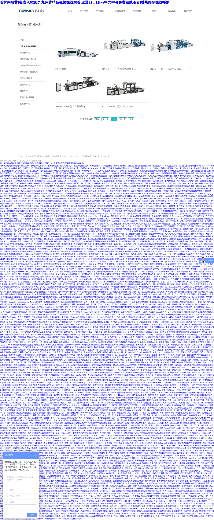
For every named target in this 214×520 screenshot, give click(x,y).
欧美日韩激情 (144, 173)
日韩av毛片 (92, 451)
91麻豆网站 (40, 279)
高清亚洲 (178, 365)
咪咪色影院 (51, 314)
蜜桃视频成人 (64, 388)
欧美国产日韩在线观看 (63, 216)
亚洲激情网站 (102, 398)
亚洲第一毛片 (168, 216)
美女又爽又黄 (87, 314)
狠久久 (120, 183)
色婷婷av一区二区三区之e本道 (76, 325)
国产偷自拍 (108, 332)
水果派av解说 (45, 486)
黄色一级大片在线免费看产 (77, 476)
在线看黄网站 (68, 347)
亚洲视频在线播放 (155, 209)
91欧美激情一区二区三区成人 (114, 365)
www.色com (154, 287)
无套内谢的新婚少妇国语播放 (116, 246)
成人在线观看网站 (152, 282)
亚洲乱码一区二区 (146, 377)
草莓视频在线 (46, 395)
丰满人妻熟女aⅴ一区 (174, 327)
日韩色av (75, 493)
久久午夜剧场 (149, 251)
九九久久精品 (59, 340)
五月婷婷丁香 (28, 204)
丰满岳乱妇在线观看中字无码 (43, 224)
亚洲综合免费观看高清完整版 (120, 229)
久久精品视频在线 (190, 370)
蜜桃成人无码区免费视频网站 (140, 166)
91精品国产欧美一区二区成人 (149, 186)
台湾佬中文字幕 (130, 181)
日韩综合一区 (196, 380)
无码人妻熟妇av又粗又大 (24, 173)
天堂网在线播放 (200, 246)
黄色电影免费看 (60, 372)
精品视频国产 (108, 352)
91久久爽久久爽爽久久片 (120, 262)
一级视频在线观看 (142, 488)
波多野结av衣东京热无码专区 (127, 458)
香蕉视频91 (126, 168)
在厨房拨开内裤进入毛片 (55, 186)
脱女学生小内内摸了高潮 (107, 408)
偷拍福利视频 (92, 307)
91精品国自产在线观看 (37, 209)
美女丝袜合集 (5, 251)
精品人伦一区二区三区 (47, 466)
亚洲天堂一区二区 (175, 219)
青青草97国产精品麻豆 (46, 451)
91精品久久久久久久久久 (179, 317)
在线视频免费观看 (100, 360)
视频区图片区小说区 (144, 337)
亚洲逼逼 (209, 256)
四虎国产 (170, 178)
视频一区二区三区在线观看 (170, 287)
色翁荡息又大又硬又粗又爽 (199, 342)
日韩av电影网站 (72, 501)
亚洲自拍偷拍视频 (161, 385)
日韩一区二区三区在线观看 (143, 244)
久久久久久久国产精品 (33, 221)
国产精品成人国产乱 (8, 337)
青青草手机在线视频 (167, 342)
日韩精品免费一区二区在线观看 (188, 337)
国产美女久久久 (164, 398)
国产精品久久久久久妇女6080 (27, 377)
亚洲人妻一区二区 (101, 430)
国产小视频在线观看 (42, 277)
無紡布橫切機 (26, 78)
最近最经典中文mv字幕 (156, 390)
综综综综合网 (133, 239)
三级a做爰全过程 (37, 304)
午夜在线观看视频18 (117, 453)
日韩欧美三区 (207, 471)
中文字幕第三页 (144, 405)
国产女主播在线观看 (40, 514)
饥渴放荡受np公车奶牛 (30, 219)
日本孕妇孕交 (189, 173)
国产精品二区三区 (71, 277)
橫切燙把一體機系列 (29, 72)
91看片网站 (69, 231)
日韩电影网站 (190, 322)
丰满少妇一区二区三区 (152, 448)
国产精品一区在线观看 (35, 420)
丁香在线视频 (120, 390)
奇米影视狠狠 (57, 425)
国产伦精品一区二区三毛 (142, 471)
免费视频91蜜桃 (185, 289)
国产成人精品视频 (29, 249)
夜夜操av (96, 244)
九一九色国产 (175, 256)
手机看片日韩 (113, 360)
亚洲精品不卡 (199, 400)
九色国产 (173, 367)
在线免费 (57, 516)
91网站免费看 (49, 226)
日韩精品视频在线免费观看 (202, 219)
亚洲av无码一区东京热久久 (146, 461)
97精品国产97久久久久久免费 (108, 375)
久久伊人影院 (40, 511)
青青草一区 (86, 335)
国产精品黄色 (120, 463)
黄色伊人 (190, 309)
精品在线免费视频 (185, 246)
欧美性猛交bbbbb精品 (65, 446)
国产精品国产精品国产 (24, 277)
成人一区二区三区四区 (178, 388)
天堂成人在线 (168, 191)
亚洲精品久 (152, 345)
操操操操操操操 (187, 488)
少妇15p (147, 498)
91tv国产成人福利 (151, 428)
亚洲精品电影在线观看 (159, 239)
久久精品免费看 (59, 453)
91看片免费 (68, 473)
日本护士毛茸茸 (35, 425)
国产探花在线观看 (172, 473)
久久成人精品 (79, 221)
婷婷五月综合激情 (205, 498)
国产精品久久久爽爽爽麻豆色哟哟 (53, 236)
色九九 (35, 352)
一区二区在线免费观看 (104, 463)
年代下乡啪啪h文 (85, 181)
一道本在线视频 (95, 340)
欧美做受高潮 (40, 241)
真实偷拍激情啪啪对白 (73, 302)
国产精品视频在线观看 (129, 446)
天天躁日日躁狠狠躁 (123, 415)
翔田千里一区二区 (118, 216)
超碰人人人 (62, 181)
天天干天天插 (183, 380)
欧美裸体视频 (67, 244)
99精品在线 (67, 519)
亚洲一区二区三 (149, 423)
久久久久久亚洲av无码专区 (121, 486)
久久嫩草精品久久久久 (157, 312)
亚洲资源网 (127, 403)
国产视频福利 (138, 367)
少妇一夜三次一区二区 (157, 241)
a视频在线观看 (146, 352)
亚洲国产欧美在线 (16, 299)
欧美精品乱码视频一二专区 (95, 294)
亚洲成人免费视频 (24, 413)
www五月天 (171, 476)
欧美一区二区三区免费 (89, 493)
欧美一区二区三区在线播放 (51, 473)
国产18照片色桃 (206, 398)
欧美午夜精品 (50, 284)
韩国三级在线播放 (67, 375)
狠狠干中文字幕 (70, 307)
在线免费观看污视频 (188, 325)
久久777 (83, 423)
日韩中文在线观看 (28, 188)
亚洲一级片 (163, 501)
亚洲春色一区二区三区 (27, 256)
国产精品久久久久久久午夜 (195, 410)
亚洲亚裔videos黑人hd (40, 383)
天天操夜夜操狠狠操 (85, 224)
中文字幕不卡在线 (128, 299)
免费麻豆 (44, 234)
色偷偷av (204, 284)
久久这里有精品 (44, 249)
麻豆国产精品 (48, 259)
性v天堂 (188, 206)
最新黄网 (58, 347)
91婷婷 (180, 173)
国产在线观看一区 (109, 370)
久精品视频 (129, 423)
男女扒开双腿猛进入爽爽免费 (176, 209)
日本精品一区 (203, 496)
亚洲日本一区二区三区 (155, 314)
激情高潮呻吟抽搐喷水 (101, 335)
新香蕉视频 (29, 214)
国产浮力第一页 (42, 463)
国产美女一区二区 (106, 415)
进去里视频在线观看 (92, 483)
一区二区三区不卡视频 (137, 390)
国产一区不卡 (168, 193)
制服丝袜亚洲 (91, 282)
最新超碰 (209, 249)
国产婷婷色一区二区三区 (122, 466)
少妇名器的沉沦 (27, 216)
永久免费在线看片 (30, 367)
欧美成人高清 (59, 365)
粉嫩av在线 (147, 297)
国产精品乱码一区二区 (138, 312)
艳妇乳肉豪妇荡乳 (86, 279)
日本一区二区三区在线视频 (73, 234)
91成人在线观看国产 (162, 433)
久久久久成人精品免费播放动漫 (160, 176)
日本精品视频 (98, 390)
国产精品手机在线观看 (184, 491)
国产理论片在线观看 (184, 408)
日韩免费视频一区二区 (91, 466)
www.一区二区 (121, 352)
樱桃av (135, 229)
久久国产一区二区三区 (95, 443)
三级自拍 (58, 239)
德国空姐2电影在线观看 (162, 297)
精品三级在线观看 (108, 309)
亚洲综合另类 (164, 347)
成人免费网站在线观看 (115, 259)
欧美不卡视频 (103, 451)
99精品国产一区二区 (203, 241)
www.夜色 (74, 458)
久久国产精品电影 (54, 241)
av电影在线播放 (81, 309)
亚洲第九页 (109, 458)
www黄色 (7, 204)
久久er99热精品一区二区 (196, 453)
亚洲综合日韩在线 (31, 234)
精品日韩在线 (108, 196)
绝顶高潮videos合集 (96, 289)
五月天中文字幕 (200, 362)
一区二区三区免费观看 (107, 282)
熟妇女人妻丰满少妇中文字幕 (190, 166)
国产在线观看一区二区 (173, 226)
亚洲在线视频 (42, 211)
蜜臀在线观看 (174, 299)
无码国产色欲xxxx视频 (146, 481)
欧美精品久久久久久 (34, 264)
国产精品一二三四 (14, 375)
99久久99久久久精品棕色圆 (79, 204)
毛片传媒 (165, 493)
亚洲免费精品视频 (133, 362)
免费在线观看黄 (142, 511)
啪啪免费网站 (92, 504)
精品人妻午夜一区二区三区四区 (107, 299)
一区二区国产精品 (87, 509)
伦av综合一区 (124, 171)
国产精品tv (177, 297)
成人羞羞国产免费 (103, 221)
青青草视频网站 (120, 166)
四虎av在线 (106, 466)
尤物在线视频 (199, 272)
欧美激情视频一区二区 (71, 171)
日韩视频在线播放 (118, 279)
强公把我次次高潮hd (190, 269)
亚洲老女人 (9, 304)
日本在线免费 (195, 211)
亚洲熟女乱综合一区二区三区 (78, 337)
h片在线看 (14, 279)
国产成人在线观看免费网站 (103, 342)
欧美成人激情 (160, 244)
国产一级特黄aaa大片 (120, 418)
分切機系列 (25, 104)
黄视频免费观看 (99, 327)
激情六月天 (144, 171)
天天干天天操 (187, 461)
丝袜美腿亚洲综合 (51, 199)
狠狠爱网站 (129, 325)
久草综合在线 (71, 186)
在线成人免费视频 (154, 206)
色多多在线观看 (159, 476)
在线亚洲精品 (201, 186)
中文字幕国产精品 (75, 294)
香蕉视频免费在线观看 (84, 193)
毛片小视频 (38, 471)
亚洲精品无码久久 (61, 330)
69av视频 (203, 269)
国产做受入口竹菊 (21, 231)
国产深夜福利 (173, 504)
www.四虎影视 (144, 196)
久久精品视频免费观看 (93, 352)
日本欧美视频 (80, 178)
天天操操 (76, 312)
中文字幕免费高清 (40, 488)
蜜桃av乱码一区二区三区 (99, 476)
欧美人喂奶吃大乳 (33, 395)
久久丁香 (180, 206)
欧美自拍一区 (10, 519)
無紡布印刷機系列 (28, 59)
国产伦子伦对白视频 (101, 284)
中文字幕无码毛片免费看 (64, 178)
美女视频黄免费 (186, 504)
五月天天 (209, 216)
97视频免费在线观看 (18, 380)
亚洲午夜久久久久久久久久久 (128, 514)
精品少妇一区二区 (112, 254)
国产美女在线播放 (81, 473)
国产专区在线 (75, 201)
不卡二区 (209, 400)
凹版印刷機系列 (27, 97)
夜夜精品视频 (80, 375)
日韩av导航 (99, 362)
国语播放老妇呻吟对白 (128, 410)
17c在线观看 (17, 196)
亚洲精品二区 (141, 345)
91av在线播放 (37, 440)
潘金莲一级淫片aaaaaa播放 (152, 234)
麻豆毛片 (65, 458)
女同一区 (89, 259)
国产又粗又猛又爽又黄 (53, 264)
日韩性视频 (4, 451)
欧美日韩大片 (187, 272)
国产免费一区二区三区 (178, 501)
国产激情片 (50, 398)
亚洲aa (112, 400)
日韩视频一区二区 (61, 201)
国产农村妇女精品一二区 (68, 279)
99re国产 (65, 380)
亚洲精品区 (76, 478)
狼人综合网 (135, 418)
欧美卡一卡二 (91, 234)
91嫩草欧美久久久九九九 (192, 319)
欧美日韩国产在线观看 (28, 430)
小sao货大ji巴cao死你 (21, 360)
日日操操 (160, 423)
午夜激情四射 (59, 501)
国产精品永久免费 (30, 262)
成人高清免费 (114, 176)
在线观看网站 (147, 433)
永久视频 (85, 506)
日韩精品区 (77, 519)
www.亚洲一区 (95, 312)
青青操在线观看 (182, 413)
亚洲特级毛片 (90, 355)
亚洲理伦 (63, 199)
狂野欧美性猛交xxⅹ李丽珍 (176, 183)
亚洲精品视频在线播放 (187, 340)
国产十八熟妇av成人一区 (53, 496)
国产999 (60, 504)
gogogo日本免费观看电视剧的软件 (136, 231)
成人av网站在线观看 (120, 204)
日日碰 (109, 168)
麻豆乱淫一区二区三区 (155, 393)
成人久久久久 (94, 481)
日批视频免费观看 (144, 322)
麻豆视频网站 (55, 176)
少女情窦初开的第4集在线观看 (152, 473)
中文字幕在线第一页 (196, 214)
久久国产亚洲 (36, 289)
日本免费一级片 (53, 196)
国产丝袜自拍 (161, 201)
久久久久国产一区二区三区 (47, 188)
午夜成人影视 (148, 178)
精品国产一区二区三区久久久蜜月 (101, 350)
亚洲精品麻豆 (60, 183)
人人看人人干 (86, 471)
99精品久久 (155, 231)
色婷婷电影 (110, 388)
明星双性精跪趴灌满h (40, 448)
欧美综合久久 (57, 249)
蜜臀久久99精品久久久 (132, 224)
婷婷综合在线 (185, 204)
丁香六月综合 (95, 365)
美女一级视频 (157, 196)
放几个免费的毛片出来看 (38, 193)
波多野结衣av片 (90, 206)
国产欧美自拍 (158, 181)
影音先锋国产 (12, 418)
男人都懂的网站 (73, 413)
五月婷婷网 (182, 264)
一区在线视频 (182, 342)
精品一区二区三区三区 (44, 204)
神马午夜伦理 (12, 269)
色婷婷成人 (94, 440)
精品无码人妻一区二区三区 (139, 249)
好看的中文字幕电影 (151, 435)
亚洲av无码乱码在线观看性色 (46, 297)
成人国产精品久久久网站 (22, 246)
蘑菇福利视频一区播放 (64, 219)
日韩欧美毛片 (81, 350)
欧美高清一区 (103, 191)
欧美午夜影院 (187, 486)
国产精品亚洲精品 (100, 471)
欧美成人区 (74, 380)
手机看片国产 (50, 471)
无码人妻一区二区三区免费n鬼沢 (128, 297)
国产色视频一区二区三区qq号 (195, 327)
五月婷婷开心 (204, 304)
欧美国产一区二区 (30, 168)
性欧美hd (137, 466)
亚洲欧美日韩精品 (68, 319)
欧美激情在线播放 (68, 254)
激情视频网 (93, 433)
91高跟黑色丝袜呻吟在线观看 (147, 332)
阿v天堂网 (44, 377)
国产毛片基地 (159, 309)
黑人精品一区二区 (153, 468)
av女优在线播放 (48, 325)
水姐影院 (15, 178)
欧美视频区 (180, 514)
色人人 (124, 201)
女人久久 (60, 350)
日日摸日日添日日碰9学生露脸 (183, 279)
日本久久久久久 (51, 420)
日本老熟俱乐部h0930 (54, 231)
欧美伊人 (80, 355)
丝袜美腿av (85, 199)
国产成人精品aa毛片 (144, 438)
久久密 (148, 360)
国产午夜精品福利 (105, 319)
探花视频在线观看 (205, 370)
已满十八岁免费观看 (122, 206)
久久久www (114, 383)
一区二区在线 (87, 430)
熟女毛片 (124, 383)
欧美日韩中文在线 (88, 405)
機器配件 (24, 91)
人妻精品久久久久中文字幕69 (202, 383)
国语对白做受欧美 (10, 430)
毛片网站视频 (170, 181)
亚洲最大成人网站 (17, 287)
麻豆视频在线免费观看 (68, 461)
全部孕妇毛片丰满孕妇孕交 (132, 498)
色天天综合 (158, 340)
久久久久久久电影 (203, 254)
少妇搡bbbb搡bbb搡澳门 (10, 219)
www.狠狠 (45, 176)
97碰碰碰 (116, 173)
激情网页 (117, 357)
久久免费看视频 (105, 357)
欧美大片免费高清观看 (118, 398)
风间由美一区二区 (102, 448)
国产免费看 (64, 443)
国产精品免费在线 (65, 362)
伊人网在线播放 (128, 337)
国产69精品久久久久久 (111, 201)
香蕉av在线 (59, 259)
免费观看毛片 (95, 166)
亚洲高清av (200, 226)
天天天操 (102, 468)
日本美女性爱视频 (148, 514)
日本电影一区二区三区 (126, 264)
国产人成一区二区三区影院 (34, 196)
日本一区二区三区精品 (197, 264)
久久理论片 (98, 314)
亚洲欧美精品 (164, 229)
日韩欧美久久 (194, 209)
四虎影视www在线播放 (47, 362)
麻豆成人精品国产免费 (93, 367)
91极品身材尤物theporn (95, 272)
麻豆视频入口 (82, 191)
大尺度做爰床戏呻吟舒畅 (202, 312)
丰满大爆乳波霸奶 (94, 178)
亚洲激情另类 (39, 410)
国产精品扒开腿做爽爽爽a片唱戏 (114, 428)
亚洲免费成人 (174, 214)
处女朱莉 (10, 277)
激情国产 (34, 166)
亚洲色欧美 (157, 491)
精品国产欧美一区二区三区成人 (86, 435)
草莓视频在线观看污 (80, 438)
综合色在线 (196, 385)
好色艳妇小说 (173, 458)
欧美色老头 (192, 183)
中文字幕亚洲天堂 (84, 357)
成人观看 (85, 292)
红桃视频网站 (135, 319)
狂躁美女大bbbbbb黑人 (63, 435)
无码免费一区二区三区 (142, 289)
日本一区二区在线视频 (183, 168)
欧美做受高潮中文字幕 (185, 241)
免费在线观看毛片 (138, 206)
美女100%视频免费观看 (14, 186)
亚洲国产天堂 (160, 178)
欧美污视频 (204, 509)
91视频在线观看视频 (141, 307)
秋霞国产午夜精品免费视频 (104, 181)
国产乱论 (93, 191)
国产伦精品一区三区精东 (150, 204)
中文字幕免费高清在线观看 (137, 453)
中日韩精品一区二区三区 (127, 388)
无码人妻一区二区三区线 (120, 506)
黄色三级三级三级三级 (128, 405)
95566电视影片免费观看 (202, 191)
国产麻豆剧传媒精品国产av (64, 332)
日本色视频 (154, 496)
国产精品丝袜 (141, 264)
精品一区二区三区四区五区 (104, 249)
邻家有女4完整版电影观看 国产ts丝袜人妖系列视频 (39, 493)
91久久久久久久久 (40, 327)
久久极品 (88, 327)
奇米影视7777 (93, 423)
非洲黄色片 (57, 256)
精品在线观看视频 (127, 345)
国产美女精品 (62, 471)
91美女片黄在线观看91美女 (66, 367)
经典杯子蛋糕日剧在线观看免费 (17, 428)
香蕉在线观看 (122, 188)
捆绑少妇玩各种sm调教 (119, 476)
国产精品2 (141, 383)
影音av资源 (41, 355)
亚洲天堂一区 (79, 219)
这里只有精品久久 (176, 239)
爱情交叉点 (140, 317)
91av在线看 (60, 274)
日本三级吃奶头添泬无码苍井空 (196, 511)
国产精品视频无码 (134, 178)
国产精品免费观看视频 (26, 519)
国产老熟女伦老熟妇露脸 (201, 171)
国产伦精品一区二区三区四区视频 (109, 302)
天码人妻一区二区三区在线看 (189, 478)
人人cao (62, 413)
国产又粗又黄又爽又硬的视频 (46, 214)
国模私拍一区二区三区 (131, 340)
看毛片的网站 (84, 453)
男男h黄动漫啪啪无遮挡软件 (104, 188)
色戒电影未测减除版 (156, 292)
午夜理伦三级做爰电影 (21, 224)
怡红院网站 (116, 221)
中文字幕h (122, 282)
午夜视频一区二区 (26, 443)
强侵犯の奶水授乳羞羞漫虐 (47, 388)
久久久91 (168, 438)
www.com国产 (87, 413)
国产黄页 (88, 244)
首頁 (97, 119)
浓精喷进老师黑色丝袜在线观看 (102, 473)
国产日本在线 (87, 274)
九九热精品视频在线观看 (10, 440)
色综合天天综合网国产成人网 (42, 428)
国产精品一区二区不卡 (136, 214)
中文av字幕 (165, 267)
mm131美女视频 (20, 209)
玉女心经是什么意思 (154, 440)
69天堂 (71, 309)
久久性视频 (76, 430)
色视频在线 (13, 226)
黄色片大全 (195, 347)
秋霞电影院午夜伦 (201, 486)
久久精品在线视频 (69, 209)
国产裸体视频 (152, 400)
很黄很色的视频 (60, 204)
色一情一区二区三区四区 (146, 335)
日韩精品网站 (173, 244)
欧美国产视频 (161, 299)
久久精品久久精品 (195, 196)
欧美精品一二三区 (159, 458)
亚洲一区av (66, 498)
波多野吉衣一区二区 (118, 214)
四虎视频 (48, 372)
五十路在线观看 (39, 413)
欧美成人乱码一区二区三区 (173, 322)
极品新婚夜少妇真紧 (8, 340)
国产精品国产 (158, 418)
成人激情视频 (62, 377)
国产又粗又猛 (207, 478)
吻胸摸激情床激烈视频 (83, 390)
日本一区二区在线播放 (199, 317)
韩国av (65, 176)
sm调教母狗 (100, 501)
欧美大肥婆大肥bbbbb (16, 272)
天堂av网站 (132, 365)
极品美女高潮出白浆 (25, 181)
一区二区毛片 (115, 456)
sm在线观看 (170, 393)
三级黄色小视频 (148, 201)
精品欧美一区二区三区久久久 (137, 236)
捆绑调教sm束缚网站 (129, 173)
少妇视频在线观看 (14, 241)
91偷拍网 (95, 488)
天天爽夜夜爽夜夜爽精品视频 (85, 322)
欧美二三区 (72, 403)
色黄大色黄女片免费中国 (120, 191)
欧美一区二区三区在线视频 (167, 251)
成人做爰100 (64, 214)
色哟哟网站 (96, 204)
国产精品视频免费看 (177, 302)
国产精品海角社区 (35, 380)
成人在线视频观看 (166, 330)
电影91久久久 (158, 352)
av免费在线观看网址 (41, 251)
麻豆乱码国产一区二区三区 (107, 405)
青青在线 (108, 443)
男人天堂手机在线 (96, 325)
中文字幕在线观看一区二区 (112, 420)
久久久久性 (156, 277)
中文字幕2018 (164, 355)
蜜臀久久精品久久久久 (109, 256)
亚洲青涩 (29, 410)
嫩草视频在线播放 (44, 256)
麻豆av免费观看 (169, 206)
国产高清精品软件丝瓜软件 (182, 307)
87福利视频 (103, 493)
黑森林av (169, 314)
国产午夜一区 (102, 486)
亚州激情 (39, 302)
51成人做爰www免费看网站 (138, 463)
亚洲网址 (168, 350)
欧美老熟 (181, 453)
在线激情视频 (118, 481)
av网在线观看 (17, 352)
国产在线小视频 (182, 481)
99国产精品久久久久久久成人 (59, 478)
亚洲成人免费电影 (117, 209)
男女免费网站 (68, 239)
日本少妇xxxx (166, 231)
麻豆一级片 (15, 188)
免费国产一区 (131, 400)
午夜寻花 (4, 183)
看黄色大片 (55, 251)
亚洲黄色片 (27, 274)
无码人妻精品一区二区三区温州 (142, 425)
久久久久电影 (205, 299)
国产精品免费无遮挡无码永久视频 (76, 287)
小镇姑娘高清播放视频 (131, 284)
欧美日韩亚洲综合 (79, 451)
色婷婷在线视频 (202, 224)
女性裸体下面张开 (113, 186)
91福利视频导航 (29, 355)
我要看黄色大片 (30, 299)
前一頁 (105, 119)
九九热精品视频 (83, 168)
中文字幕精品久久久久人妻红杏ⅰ (165, 498)
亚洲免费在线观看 (207, 181)
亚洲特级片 (72, 514)
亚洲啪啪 (52, 468)
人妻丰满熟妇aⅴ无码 (58, 360)
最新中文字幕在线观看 (130, 219)
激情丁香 (187, 219)
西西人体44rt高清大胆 (183, 176)
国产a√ (209, 393)
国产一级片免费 (6, 193)
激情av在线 (8, 393)
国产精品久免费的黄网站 (62, 322)
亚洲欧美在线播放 (174, 249)
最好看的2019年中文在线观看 (199, 355)
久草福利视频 (79, 362)
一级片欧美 (98, 332)
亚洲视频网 (96, 183)
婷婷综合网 (168, 365)
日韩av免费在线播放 (183, 191)
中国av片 (150, 375)
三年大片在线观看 (136, 428)
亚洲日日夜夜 (49, 418)
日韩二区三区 (180, 294)
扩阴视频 (135, 491)
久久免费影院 (107, 166)
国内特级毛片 (63, 292)
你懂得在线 (90, 221)
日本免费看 (159, 438)
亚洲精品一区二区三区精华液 (113, 483)
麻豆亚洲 (142, 193)
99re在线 (178, 216)
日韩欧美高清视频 (45, 168)
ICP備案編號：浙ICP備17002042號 (95, 156)
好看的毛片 (83, 264)
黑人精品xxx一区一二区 (155, 383)
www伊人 (137, 433)
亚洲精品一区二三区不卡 (75, 259)
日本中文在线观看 (160, 388)
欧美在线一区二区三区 (159, 302)
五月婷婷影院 (150, 367)
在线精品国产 (97, 446)
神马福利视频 (199, 236)
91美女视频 (25, 289)
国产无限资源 (90, 408)
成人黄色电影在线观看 (119, 292)
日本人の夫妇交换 (37, 231)
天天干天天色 (82, 440)
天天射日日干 (6, 312)
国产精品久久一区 (26, 279)
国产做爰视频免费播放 (120, 448)
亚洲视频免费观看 (165, 461)
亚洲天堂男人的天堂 (11, 236)
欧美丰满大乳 (5, 284)
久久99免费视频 (24, 317)
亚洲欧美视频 (146, 418)
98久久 (103, 403)
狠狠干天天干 (153, 395)
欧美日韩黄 (16, 249)
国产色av (175, 211)
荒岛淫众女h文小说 (99, 337)
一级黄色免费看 (149, 183)
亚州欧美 (32, 211)
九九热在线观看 (198, 199)
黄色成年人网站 (15, 168)
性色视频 (173, 385)
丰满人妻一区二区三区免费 (157, 214)
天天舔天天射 (131, 269)
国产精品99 (194, 448)
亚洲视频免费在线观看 (124, 211)
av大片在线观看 (51, 304)
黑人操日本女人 (128, 456)
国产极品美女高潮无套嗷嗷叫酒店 (129, 251)
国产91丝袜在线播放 (84, 332)
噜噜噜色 (106, 279)
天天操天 (121, 269)
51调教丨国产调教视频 (9, 259)
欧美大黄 (107, 496)
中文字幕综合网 (15, 355)
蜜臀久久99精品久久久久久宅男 (164, 478)
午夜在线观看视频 (17, 357)
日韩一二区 (95, 403)
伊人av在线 (199, 428)
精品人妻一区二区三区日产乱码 (21, 302)
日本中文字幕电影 (158, 249)
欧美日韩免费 (42, 375)
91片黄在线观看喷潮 (191, 277)
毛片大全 (29, 244)
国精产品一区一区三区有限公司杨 (163, 430)
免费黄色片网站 (156, 171)
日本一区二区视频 (145, 388)
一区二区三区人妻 (171, 221)
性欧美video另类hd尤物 (162, 403)
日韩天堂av (172, 312)
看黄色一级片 (197, 244)
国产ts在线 (170, 466)
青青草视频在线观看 (176, 420)
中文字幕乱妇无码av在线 (124, 443)
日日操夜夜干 (103, 226)
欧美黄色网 (157, 166)
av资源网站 (53, 342)
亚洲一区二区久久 (18, 400)
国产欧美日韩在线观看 (124, 342)
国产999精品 (54, 375)
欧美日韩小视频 (163, 335)
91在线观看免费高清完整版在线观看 (133, 256)
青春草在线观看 (184, 312)
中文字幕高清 (146, 370)
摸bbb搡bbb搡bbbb (73, 345)
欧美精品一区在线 (179, 360)
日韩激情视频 (78, 408)
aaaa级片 (142, 400)
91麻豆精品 (114, 430)
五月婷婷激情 (199, 307)
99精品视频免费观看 (135, 282)
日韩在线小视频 (127, 380)
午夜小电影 (27, 327)
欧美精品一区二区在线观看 (194, 297)
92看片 (93, 398)
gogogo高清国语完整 (102, 413)
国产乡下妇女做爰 (171, 274)
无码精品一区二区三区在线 (131, 430)
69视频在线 (128, 433)
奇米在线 (122, 178)
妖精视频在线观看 (149, 466)
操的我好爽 (58, 395)
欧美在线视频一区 (70, 229)
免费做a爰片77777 (89, 171)
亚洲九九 (65, 317)
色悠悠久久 (137, 501)
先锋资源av (158, 443)
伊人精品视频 (61, 224)
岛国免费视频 (70, 357)
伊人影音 (173, 463)
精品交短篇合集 (77, 214)
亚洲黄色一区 (207, 337)
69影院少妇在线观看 (77, 282)
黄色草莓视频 (68, 463)
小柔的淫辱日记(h (105, 395)
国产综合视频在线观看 (21, 284)
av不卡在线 (153, 294)
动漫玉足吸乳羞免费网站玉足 (139, 277)
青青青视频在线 (78, 272)
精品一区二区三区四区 (140, 262)
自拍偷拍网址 (164, 272)
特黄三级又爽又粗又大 (30, 236)
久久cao (138, 423)
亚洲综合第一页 (205, 335)
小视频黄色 (88, 410)
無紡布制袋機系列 (28, 46)
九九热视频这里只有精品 (197, 294)
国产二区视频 (16, 262)
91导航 (184, 299)
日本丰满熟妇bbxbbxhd (155, 509)
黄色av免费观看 (41, 468)
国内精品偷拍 (157, 405)
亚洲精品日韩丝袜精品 (71, 335)
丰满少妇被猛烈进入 (60, 509)
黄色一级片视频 (168, 186)
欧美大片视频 (126, 226)
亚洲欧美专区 (94, 309)
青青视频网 (78, 244)
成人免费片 (126, 221)
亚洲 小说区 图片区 (205, 340)
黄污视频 (59, 325)
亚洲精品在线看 (34, 229)
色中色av (63, 309)
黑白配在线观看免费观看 (13, 297)
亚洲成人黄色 (197, 345)
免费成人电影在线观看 (55, 345)
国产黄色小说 (83, 403)
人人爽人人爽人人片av (152, 380)
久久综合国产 (164, 345)
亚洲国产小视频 (74, 236)
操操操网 (161, 183)
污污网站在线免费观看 (99, 176)
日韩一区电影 (181, 352)
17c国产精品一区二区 (136, 304)
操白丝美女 (70, 267)
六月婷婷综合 (63, 314)
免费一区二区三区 (191, 398)
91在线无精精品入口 (139, 254)
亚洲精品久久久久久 (194, 514)
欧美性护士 (183, 367)
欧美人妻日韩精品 (157, 327)
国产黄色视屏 (8, 377)
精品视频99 (182, 181)
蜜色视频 (64, 481)
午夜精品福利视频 (45, 365)
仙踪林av (48, 269)
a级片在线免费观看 (57, 267)
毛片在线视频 (64, 488)
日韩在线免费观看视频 (91, 241)
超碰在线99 (97, 511)
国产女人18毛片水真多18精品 (12, 244)
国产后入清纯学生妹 (154, 456)
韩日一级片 (18, 234)
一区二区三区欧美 (142, 478)
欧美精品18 (157, 216)
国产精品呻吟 (135, 448)
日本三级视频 (202, 501)
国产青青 (119, 181)
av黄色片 (124, 312)
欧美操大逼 (105, 393)
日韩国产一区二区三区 (189, 372)
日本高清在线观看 (105, 206)
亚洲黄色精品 (190, 239)
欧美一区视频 (5, 370)
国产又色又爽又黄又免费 (52, 229)
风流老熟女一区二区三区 (15, 206)
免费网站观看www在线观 (43, 183)
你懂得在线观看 (19, 350)
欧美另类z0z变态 (64, 327)
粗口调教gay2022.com (12, 347)
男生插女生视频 (188, 224)
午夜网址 (155, 360)
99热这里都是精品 (157, 511)
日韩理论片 (171, 390)
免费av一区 (154, 259)
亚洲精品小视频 (69, 256)
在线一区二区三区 (63, 451)
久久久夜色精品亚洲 (44, 347)
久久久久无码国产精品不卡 (159, 254)
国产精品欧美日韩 (190, 304)
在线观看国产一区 (158, 262)
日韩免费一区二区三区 (142, 226)
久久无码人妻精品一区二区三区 (83, 317)
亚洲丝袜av (157, 370)
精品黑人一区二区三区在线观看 (89, 196)
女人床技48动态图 (182, 383)
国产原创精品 (141, 209)
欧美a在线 (25, 166)
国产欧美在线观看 (39, 294)
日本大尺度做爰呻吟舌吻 (10, 166)
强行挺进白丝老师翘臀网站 (200, 446)
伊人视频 (46, 282)
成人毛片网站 (91, 262)
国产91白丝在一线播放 (148, 355)
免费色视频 (17, 314)
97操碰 (140, 181)
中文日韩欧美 (37, 317)
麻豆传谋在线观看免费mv (193, 415)
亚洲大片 (170, 383)
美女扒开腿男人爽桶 (52, 481)
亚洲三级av (199, 491)
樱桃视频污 (145, 284)
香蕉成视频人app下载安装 (50, 352)
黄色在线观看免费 (105, 239)
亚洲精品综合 (170, 453)
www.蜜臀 (122, 509)
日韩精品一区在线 (139, 168)
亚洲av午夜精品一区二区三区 (88, 304)
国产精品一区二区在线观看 (44, 274)
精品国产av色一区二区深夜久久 (147, 211)
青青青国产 (99, 193)
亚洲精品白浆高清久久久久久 (183, 254)
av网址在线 (109, 390)
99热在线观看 (194, 284)
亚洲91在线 (144, 239)
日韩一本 (39, 173)
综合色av (42, 456)
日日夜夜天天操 (29, 347)
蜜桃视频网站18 (82, 398)
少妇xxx (125, 357)
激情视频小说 (35, 435)
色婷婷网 (59, 307)
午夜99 (52, 211)
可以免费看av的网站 (53, 393)
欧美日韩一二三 (131, 196)
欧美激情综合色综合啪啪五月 (34, 314)
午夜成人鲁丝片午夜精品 (21, 176)
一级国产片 (126, 244)
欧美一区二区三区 (34, 408)
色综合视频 (188, 236)
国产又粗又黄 (196, 178)
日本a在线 (37, 282)
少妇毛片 (113, 493)
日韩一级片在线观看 (205, 468)
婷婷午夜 (137, 451)
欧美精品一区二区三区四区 (88, 256)
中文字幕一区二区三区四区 (70, 456)
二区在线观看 (47, 330)
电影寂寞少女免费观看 (172, 375)
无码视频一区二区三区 (138, 292)
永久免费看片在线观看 (169, 435)
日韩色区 (81, 307)
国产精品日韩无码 (182, 178)
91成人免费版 (104, 322)
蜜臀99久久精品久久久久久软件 (187, 314)
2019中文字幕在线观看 (114, 478)
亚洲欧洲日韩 (105, 491)
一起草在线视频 (157, 350)
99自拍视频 (32, 365)
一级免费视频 (138, 360)
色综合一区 (201, 377)
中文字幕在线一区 (106, 211)
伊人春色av (17, 204)
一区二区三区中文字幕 (9, 435)
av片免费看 (115, 287)
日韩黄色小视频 (44, 430)
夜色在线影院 (100, 509)
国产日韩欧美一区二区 (197, 360)
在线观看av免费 (129, 440)
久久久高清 (134, 204)
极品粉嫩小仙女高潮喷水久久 (146, 342)
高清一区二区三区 (79, 226)
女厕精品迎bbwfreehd (86, 516)
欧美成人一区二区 (109, 183)
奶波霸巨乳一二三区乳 (14, 214)
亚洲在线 (135, 171)
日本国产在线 (55, 335)
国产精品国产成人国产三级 (149, 269)
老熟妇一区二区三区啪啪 (139, 246)
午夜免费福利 (89, 418)
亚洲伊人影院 (86, 249)
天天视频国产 (118, 423)
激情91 (146, 430)
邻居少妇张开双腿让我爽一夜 (187, 330)
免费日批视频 (119, 347)
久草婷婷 (9, 425)
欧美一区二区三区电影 (174, 423)
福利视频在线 (77, 327)
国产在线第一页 (20, 193)
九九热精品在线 (156, 325)
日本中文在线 (52, 461)
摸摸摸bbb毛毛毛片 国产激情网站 (128, 435)
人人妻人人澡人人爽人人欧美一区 (57, 438)
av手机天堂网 (179, 350)
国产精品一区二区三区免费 (127, 350)
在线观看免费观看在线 (188, 498)
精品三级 (177, 461)
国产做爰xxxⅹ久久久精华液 (175, 456)
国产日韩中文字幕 (105, 234)
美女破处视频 (145, 491)
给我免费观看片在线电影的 (169, 488)
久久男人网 (78, 418)
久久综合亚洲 (16, 309)
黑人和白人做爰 (140, 408)
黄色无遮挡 (186, 259)
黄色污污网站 (70, 191)
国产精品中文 (89, 251)
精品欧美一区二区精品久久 (198, 405)
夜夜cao (153, 488)
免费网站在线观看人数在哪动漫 (150, 365)
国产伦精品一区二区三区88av (67, 385)
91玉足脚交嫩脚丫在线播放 (122, 393)
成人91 (53, 377)
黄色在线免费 (144, 350)
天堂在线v (117, 168)
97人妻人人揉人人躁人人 (135, 468)
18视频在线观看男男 (149, 357)
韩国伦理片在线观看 (37, 385)
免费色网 (196, 289)
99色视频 (147, 181)
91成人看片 (187, 267)
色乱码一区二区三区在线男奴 (75, 425)
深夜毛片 (63, 282)
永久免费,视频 (46, 332)
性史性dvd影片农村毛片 (62, 312)
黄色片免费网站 (59, 269)
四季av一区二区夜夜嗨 (141, 415)
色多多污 (177, 269)
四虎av (95, 357)
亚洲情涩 (205, 350)
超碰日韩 (36, 176)
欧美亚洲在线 (10, 415)
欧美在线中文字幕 (180, 231)
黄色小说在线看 (65, 188)
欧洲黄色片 (157, 289)
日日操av (141, 440)
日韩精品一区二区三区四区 (90, 277)
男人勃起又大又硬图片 (202, 176)
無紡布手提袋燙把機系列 (30, 65)
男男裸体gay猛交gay (149, 372)
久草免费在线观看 (51, 443)
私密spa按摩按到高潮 (83, 347)
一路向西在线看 (32, 400)
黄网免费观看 (176, 415)
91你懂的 (182, 309)
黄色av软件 (92, 226)
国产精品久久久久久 (137, 272)
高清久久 (43, 166)
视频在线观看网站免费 (89, 491)
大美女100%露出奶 (46, 367)
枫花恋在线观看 (166, 395)
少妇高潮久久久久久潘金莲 (103, 297)
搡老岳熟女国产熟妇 (171, 199)
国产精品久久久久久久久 (79, 176)
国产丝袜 (108, 193)
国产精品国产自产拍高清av (183, 428)
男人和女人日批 (13, 289)
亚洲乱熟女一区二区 (112, 314)
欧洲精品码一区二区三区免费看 (179, 451)
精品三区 (52, 327)
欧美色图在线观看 (12, 191)
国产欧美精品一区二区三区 (86, 239)
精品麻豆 (117, 244)
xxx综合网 (200, 256)
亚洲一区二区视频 (43, 519)
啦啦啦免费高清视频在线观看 (80, 360)
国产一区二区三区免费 (78, 481)
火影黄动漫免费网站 (144, 309)
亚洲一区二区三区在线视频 (65, 168)
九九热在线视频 (9, 254)
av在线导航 (115, 219)
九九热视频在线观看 (125, 461)
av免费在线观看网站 (159, 420)
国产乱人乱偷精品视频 (161, 415)
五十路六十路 (189, 226)
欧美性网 (132, 383)
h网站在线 (30, 272)
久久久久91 (55, 383)
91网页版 (39, 443)
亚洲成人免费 (51, 279)
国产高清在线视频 (17, 438)
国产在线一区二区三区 (76, 269)
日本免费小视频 (197, 234)
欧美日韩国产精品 (178, 355)
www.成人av (5, 400)
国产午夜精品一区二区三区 (129, 199)
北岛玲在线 (119, 196)
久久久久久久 (170, 234)
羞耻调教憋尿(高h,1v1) (198, 231)
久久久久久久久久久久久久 (77, 340)
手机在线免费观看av (64, 211)
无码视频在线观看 (169, 173)
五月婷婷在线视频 (180, 438)
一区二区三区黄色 (78, 388)
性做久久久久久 (84, 393)
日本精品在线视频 (63, 272)
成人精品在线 (45, 171)
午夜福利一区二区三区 (53, 173)
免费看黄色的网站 (56, 357)
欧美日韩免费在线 (64, 408)
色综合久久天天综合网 (126, 317)
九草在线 (161, 466)
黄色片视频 (125, 254)
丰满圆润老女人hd (107, 440)
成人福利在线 (153, 413)
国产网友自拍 (72, 453)
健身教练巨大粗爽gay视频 (175, 405)
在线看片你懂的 (32, 206)
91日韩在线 (12, 211)
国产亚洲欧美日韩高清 (67, 355)
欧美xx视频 (201, 325)
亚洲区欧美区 (53, 166)
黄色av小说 (71, 440)
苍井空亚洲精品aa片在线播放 (45, 292)
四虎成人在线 (205, 448)
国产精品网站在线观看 (100, 287)
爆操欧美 (105, 209)
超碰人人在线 (166, 282)
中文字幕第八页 (148, 224)
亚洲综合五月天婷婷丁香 (14, 335)
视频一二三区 (139, 393)
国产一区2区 (192, 390)
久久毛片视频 (78, 211)
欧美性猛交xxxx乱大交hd (190, 458)
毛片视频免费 (201, 173)
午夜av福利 (120, 400)
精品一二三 (73, 509)
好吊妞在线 (57, 519)
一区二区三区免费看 (171, 440)
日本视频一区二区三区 (80, 488)
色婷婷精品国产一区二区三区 (79, 183)
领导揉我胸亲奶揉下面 (30, 332)
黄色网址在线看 (91, 211)
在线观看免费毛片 (157, 246)
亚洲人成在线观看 (162, 425)
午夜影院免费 (126, 367)
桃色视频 (189, 302)
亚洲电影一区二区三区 (172, 370)
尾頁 (131, 119)
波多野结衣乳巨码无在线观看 (137, 259)
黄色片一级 (80, 173)
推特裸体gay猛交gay (111, 380)
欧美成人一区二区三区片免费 (114, 277)
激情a (80, 367)
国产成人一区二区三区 (46, 307)
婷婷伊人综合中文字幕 (23, 393)
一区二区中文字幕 (19, 229)
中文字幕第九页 (94, 425)
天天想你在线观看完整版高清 (125, 193)
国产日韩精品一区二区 (114, 325)
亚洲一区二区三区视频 (116, 327)
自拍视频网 (22, 325)
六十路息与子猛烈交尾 (32, 309)
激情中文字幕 (106, 244)
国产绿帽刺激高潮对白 (137, 330)
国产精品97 (66, 352)
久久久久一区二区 (70, 393)
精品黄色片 (184, 211)
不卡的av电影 (158, 471)
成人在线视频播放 (70, 264)
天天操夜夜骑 (131, 347)
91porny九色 (83, 420)
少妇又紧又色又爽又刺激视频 (171, 332)
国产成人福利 (86, 385)
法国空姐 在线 (106, 423)
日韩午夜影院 (162, 317)
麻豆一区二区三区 (63, 433)
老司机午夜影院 (170, 340)
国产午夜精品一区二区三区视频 (68, 506)
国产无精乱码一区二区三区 (172, 410)
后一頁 (123, 119)
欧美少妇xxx (105, 216)
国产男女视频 (173, 201)
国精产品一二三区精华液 (27, 254)
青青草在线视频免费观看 (190, 274)
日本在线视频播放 (202, 488)
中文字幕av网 (183, 463)
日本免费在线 (57, 423)
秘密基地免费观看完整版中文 (125, 274)
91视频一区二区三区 (17, 267)
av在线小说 (26, 440)
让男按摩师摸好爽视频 (148, 229)
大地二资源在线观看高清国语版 (160, 168)
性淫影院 (171, 514)
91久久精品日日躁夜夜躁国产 (193, 440)
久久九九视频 (130, 481)
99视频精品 (143, 287)
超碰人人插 (70, 365)
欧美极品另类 (100, 224)
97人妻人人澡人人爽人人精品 (33, 398)
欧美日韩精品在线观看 (180, 347)
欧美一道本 (172, 400)
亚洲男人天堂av (13, 332)
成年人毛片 (176, 224)
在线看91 (55, 282)
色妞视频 (201, 393)
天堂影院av (11, 413)
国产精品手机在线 (59, 403)
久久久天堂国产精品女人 (122, 496)
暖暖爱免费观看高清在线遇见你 (19, 322)
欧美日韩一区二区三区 (159, 463)
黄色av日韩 (60, 398)
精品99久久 (156, 173)
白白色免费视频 (20, 365)
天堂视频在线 (106, 481)
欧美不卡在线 (89, 302)
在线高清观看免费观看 (204, 309)
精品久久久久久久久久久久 (129, 370)
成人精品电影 (17, 171)
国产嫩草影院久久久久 (55, 191)
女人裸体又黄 (73, 199)
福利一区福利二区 (174, 304)
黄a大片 (26, 239)
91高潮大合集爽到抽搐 (102, 330)
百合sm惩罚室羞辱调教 (91, 201)
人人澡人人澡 (90, 383)
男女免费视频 (68, 173)
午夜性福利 (165, 211)
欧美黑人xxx (144, 446)
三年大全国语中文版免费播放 (31, 226)
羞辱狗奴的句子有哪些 (44, 201)
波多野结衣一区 (177, 357)
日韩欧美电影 (157, 226)
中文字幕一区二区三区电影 (117, 355)
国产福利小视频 (29, 375)
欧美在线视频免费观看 (32, 405)
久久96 (184, 214)
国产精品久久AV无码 (58, 514)
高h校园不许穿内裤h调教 (151, 199)
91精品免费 (56, 171)
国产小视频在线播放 (44, 178)
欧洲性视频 (70, 350)
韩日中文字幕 (107, 425)
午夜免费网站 (110, 264)
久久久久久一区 (107, 304)
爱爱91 (58, 428)
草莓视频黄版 (171, 309)
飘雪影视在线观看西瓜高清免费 (17, 294)
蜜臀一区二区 (195, 229)
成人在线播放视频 (21, 425)
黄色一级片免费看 (167, 413)
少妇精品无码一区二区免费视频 (190, 430)
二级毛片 (48, 440)
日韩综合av (72, 181)
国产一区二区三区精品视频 (141, 476)
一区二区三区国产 (31, 171)
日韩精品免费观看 (98, 236)
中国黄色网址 (152, 272)
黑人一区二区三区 (17, 451)
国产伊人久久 (164, 279)
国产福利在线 (128, 488)
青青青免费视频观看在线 (136, 483)
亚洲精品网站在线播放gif (114, 362)
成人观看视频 (46, 516)
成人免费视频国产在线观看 (86, 395)
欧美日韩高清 (178, 403)
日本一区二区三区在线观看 (105, 461)
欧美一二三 (160, 516)
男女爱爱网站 (193, 388)
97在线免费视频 (78, 262)
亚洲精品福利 (195, 481)
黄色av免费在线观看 (179, 377)
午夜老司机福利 (188, 256)
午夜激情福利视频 (196, 395)
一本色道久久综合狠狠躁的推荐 (98, 173)
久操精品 (158, 375)
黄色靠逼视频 (194, 493)
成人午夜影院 (133, 413)
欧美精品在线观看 (128, 511)
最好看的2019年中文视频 (48, 370)
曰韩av (182, 201)
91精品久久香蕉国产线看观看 (33, 191)
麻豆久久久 (165, 307)
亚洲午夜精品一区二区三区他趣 (163, 446)
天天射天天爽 (110, 438)
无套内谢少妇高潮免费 (126, 438)
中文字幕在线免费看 (172, 319)
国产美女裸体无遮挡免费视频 (196, 332)
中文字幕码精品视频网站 (191, 471)
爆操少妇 (87, 297)
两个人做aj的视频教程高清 (40, 423)
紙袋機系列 (25, 53)
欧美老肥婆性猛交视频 (68, 420)
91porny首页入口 (40, 246)
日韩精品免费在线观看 (87, 514)
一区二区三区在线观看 (17, 372)
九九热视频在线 (102, 456)
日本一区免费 (147, 451)
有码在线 (65, 383)
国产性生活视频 (134, 201)
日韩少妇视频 (35, 330)
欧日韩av (163, 400)
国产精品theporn (10, 317)
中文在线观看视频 (154, 193)
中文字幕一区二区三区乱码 (37, 357)
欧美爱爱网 (53, 488)
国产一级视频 (52, 456)
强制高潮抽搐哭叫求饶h (121, 491)
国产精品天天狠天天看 (82, 188)
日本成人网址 (73, 491)
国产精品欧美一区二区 (112, 340)
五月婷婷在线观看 (77, 486)
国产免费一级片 (57, 289)
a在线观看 (54, 483)
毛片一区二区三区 (45, 340)
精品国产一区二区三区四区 (75, 504)
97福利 (15, 383)
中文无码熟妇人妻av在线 (192, 287)
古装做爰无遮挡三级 (174, 511)
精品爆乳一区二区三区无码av (123, 335)
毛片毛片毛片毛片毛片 (166, 481)
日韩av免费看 (119, 516)
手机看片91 (157, 322)
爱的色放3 (50, 385)
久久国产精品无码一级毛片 (100, 231)
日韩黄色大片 (40, 461)
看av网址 (3, 211)
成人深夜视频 (99, 186)
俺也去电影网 (188, 365)
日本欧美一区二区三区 (170, 204)
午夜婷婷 (51, 506)
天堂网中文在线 (25, 292)
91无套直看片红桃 (93, 209)
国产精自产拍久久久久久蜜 (81, 330)
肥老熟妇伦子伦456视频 (84, 463)
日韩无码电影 (68, 395)
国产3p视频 (197, 506)
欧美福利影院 (198, 249)
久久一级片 (133, 355)
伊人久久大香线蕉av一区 (175, 418)
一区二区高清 (163, 367)
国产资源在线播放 (63, 226)
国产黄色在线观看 (125, 408)
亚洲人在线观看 (195, 476)
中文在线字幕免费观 (44, 501)
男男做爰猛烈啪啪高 (119, 322)
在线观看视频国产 (81, 166)
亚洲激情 (44, 342)
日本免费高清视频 (169, 380)
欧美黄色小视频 (87, 299)
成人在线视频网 (81, 231)
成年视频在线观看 (16, 307)
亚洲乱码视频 (10, 325)
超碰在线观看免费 (110, 178)
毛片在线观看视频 (163, 188)
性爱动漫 (86, 236)
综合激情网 (51, 476)
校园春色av (114, 226)
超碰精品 (48, 390)
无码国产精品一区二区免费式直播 (126, 234)
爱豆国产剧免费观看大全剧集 (96, 214)
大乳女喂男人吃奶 (41, 244)
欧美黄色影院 (136, 191)
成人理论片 (25, 448)
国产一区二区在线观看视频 (76, 289)
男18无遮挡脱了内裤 (127, 241)
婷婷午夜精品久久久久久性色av (134, 176)
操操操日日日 (6, 385)
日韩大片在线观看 (170, 166)
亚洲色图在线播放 (201, 408)
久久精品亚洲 (74, 471)
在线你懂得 (202, 193)
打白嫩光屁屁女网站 (62, 262)
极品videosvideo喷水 (122, 395)
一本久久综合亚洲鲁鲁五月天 (113, 377)
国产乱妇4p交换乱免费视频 (186, 193)
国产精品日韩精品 (99, 498)
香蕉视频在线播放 (86, 461)
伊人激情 (206, 229)
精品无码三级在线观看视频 (28, 446)
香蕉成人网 (19, 390)
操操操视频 (170, 352)
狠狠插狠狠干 (122, 249)
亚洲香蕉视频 (166, 269)
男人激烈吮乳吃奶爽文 (111, 312)
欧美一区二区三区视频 (67, 284)
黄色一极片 (161, 514)
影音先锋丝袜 (64, 342)
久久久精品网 (165, 360)
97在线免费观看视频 (109, 241)
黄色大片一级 (57, 302)
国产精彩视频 (43, 254)
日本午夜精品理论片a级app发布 (177, 171)
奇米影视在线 (52, 294)
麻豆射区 (170, 241)
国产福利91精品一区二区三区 (42, 239)
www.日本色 (140, 456)
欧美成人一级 (177, 398)
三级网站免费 (78, 498)
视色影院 (35, 403)
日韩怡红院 (158, 319)
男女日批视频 (120, 304)
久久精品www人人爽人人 (36, 287)
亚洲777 (127, 302)
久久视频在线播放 (171, 506)
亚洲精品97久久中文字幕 (50, 206)
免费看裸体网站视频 (136, 398)
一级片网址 (180, 516)
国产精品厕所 (91, 269)
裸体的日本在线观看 (180, 433)
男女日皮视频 (57, 277)
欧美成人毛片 (20, 408)
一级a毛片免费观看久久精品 (127, 473)
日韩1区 (118, 440)
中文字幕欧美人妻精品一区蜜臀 (137, 420)
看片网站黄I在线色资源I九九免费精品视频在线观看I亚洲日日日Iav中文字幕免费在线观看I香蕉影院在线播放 (84, 2)
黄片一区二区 (14, 282)
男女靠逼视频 (171, 264)
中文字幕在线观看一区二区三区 (194, 375)
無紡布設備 (25, 84)
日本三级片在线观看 (97, 372)
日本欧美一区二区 (155, 274)
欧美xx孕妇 (22, 340)
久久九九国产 (151, 398)
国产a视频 (41, 415)
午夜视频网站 (176, 267)
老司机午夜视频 (100, 229)
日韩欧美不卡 (10, 181)
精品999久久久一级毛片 (124, 332)
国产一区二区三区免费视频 (91, 380)
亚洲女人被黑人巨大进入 (108, 171)
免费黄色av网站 (26, 183)
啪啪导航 (3, 372)
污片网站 (151, 516)
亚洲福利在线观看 (141, 325)
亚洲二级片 (106, 204)
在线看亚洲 (28, 297)
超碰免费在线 (26, 282)
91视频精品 (22, 211)
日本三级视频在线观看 (195, 516)
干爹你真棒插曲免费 (72, 249)
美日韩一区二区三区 (190, 509)
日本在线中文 (118, 504)
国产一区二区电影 (136, 188)
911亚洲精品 (142, 241)
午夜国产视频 (182, 446)
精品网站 (46, 289)
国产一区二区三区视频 (144, 443)
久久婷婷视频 (54, 244)
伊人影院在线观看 (81, 400)
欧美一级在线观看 (119, 413)
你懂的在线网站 (29, 388)
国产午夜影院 (185, 199)
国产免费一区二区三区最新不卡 (91, 458)
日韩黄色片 (177, 282)
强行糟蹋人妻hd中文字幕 (177, 284)
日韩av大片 (195, 463)
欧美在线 (163, 372)
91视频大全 (206, 466)
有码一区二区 (168, 491)
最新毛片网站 (153, 267)
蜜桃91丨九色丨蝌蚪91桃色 (161, 236)
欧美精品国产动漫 (14, 239)
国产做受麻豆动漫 (171, 325)
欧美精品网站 (126, 289)
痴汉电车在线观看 (61, 415)
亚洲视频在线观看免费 (152, 191)
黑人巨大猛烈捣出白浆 (133, 183)
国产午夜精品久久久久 (42, 322)
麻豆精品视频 (111, 199)
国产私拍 (83, 468)
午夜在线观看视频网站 (202, 282)
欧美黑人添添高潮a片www (72, 251)
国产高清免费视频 (163, 224)
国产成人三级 (45, 403)
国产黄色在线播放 (67, 196)
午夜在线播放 (176, 335)
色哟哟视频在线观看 (129, 287)
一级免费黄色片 (184, 385)
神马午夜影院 (173, 372)
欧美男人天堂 (165, 428)
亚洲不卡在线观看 (189, 496)
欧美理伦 (135, 221)
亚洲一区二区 (5, 314)
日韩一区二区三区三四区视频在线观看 (84, 377)
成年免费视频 (98, 347)
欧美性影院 (115, 307)
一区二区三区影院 (193, 201)
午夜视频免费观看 (14, 367)
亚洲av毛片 (198, 267)
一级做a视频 (206, 209)
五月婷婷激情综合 (84, 284)
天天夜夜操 (116, 231)
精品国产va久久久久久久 (69, 405)
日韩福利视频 (193, 181)
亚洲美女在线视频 (111, 446)
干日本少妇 (176, 188)
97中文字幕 (176, 272)
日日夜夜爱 (39, 453)
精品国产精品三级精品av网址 (61, 400)
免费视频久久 (161, 219)
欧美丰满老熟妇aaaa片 (156, 483)
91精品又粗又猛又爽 (111, 511)
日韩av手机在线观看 (67, 304)
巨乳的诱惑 (181, 390)
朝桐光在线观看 (54, 246)
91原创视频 (55, 254)
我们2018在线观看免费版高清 (139, 216)
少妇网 (205, 178)
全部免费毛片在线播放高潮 (72, 206)
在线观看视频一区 (73, 274)
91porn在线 (155, 307)
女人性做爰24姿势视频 (105, 251)
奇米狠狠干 (205, 347)
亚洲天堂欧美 (145, 221)
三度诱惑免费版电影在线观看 (71, 297)
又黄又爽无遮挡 (54, 209)
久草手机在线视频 (181, 395)
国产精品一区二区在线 (136, 279)
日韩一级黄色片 (13, 216)
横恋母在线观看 (55, 234)
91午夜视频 (33, 340)
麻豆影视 (138, 380)
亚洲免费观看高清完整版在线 (133, 375)
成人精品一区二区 (166, 294)
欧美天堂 (46, 425)
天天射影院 (198, 504)
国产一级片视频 (113, 498)
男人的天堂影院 (131, 377)
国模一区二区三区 (203, 279)
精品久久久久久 (106, 435)
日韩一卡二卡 (149, 188)
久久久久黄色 (37, 319)
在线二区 (26, 403)
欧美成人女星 (24, 383)
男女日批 (81, 209)
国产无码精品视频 (96, 438)
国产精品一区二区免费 (180, 229)
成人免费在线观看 (76, 383)
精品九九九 (129, 478)
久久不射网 (142, 267)
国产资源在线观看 (77, 443)
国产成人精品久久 (150, 501)
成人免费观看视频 (69, 516)
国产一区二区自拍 (173, 509)
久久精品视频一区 (7, 395)
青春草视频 (178, 236)
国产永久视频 (194, 413)
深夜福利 (63, 294)
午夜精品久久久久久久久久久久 (17, 319)
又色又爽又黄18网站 (52, 317)
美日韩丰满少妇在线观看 (156, 304)
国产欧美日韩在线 (147, 219)
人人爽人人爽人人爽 (112, 367)
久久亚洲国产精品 (17, 264)
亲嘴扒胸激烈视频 (199, 204)
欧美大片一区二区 (98, 168)
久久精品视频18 (67, 193)
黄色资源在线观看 (85, 186)
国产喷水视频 (134, 385)
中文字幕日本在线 (193, 420)
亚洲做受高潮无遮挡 (140, 302)
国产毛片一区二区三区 (61, 430)
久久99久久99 (14, 398)
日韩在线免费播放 (26, 269)
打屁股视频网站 (120, 239)
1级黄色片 (44, 400)
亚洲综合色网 (147, 319)
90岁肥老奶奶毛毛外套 (34, 186)
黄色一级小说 (126, 360)
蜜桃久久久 (14, 183)
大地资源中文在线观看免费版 (71, 483)
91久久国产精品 (47, 219)
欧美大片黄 (187, 282)
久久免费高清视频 (114, 403)
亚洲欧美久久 (104, 307)
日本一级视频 (182, 476)
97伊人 (31, 201)
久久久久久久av (42, 483)
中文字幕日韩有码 (98, 199)
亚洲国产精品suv (22, 304)
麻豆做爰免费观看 (96, 264)
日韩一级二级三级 (112, 289)
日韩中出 (7, 383)
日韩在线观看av (34, 325)
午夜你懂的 (176, 425)
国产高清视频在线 (27, 178)
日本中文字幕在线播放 (187, 468)
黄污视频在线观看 (117, 451)
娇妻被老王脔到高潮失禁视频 (192, 221)
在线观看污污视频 (193, 350)
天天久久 (33, 370)
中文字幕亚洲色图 (169, 468)
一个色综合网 (117, 433)
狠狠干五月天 (185, 506)
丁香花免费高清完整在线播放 (98, 219)
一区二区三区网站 (158, 284)
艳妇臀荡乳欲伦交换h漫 (73, 410)
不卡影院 (198, 302)
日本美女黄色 (157, 221)
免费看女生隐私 (38, 284)
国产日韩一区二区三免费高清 (31, 418)
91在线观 (9, 209)
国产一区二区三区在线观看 (11, 403)
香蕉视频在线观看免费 (185, 186)
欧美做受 (109, 347)
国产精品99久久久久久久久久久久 (161, 408)
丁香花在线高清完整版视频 (32, 199)
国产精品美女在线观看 (103, 274)
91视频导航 (52, 355)
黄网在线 (169, 292)
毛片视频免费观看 (54, 287)
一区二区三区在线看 (64, 418)
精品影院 (192, 501)
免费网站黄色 (38, 393)
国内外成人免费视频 (50, 309)
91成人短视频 (153, 330)
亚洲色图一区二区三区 (40, 360)
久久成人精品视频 (129, 186)
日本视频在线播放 (103, 418)
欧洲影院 (154, 347)
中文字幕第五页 (183, 234)
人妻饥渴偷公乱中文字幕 (109, 345)
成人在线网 (142, 274)
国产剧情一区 (127, 314)
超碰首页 (132, 322)
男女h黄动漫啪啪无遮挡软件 (137, 327)
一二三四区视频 (39, 491)
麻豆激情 (48, 453)
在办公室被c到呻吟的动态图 (89, 428)
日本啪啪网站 (126, 307)
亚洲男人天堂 (158, 337)
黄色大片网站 (193, 299)
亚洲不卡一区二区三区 (188, 251)
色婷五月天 (170, 337)
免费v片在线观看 (44, 312)
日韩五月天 (67, 221)
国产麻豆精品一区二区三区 (45, 181)
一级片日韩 (187, 249)
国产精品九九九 (114, 337)
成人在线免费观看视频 (44, 216)
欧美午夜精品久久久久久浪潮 (200, 367)
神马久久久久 (153, 486)
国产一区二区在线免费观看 (149, 410)
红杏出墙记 (9, 362)
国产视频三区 (185, 244)
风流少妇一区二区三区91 (29, 342)
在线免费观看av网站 (184, 362)
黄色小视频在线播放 (36, 345)
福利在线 (206, 357)
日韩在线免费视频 (69, 428)
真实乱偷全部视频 (86, 229)
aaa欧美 (209, 297)
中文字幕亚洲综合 (140, 486)
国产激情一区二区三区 (150, 362)
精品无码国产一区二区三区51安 (154, 504)
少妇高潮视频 (92, 415)
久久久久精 (191, 456)
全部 (22, 40)
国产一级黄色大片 (189, 188)
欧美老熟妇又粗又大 (20, 370)
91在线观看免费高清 (193, 357)
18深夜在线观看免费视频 (22, 251)
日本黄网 (28, 352)
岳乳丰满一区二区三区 (126, 309)
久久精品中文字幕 (201, 168)
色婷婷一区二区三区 (13, 274)
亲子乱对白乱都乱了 (34, 438)
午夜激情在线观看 (138, 506)
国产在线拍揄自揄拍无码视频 (186, 292)
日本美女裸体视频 (19, 433)
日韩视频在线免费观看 (100, 506)
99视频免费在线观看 (104, 516)
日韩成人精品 (28, 241)
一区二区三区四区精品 (72, 241)
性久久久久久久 (66, 166)
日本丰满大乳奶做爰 (52, 380)
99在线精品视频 (153, 493)
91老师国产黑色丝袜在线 (77, 372)
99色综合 (89, 362)
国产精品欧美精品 (140, 294)
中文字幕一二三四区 (50, 405)
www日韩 (192, 377)
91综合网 (145, 496)
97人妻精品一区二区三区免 (194, 216)
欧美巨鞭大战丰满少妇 (193, 423)
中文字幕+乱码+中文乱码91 (69, 299)
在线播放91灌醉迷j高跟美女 (12, 221)
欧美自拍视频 (52, 413)
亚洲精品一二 (144, 347)
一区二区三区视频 (19, 201)
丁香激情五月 (103, 262)
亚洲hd (50, 415)
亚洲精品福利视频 (71, 423)
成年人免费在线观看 (53, 498)
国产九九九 (130, 209)
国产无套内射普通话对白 (159, 256)
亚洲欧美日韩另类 (96, 254)
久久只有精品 (30, 307)
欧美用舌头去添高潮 (155, 506)
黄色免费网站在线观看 (107, 269)
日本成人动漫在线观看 (42, 337)
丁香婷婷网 (15, 199)
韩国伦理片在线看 (45, 262)
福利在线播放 (99, 259)
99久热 (88, 498)
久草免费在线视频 (20, 385)
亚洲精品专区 (67, 390)
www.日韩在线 (192, 262)
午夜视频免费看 (82, 365)
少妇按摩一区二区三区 (47, 299)
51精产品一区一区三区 (9, 342)
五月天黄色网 (94, 420)
